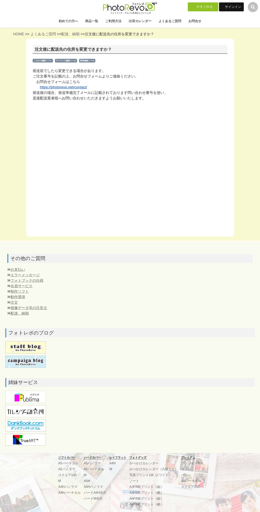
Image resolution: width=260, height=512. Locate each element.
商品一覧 (91, 21)
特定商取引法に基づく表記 (200, 435)
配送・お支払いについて (59, 423)
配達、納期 (70, 34)
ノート (134, 364)
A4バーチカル (191, 364)
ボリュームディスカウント (99, 412)
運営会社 (187, 406)
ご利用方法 (113, 21)
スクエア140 (67, 358)
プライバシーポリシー (197, 429)
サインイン (233, 7)
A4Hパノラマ (67, 370)
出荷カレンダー (140, 21)
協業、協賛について (195, 412)
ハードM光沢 (93, 382)
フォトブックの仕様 (25, 164)
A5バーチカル (68, 347)
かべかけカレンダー (144, 347)
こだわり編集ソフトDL (161, 423)
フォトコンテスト (93, 441)
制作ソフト (18, 175)
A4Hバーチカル (69, 376)
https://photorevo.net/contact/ (63, 87)
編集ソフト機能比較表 (160, 429)
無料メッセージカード (96, 429)
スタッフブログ (91, 435)
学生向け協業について (197, 417)
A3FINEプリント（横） (146, 376)
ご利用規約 (189, 423)
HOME (18, 34)
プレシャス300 (192, 347)
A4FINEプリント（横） (146, 388)
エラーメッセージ (23, 159)
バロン (186, 358)
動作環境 (16, 181)
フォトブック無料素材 (57, 429)
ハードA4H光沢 (95, 376)
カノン (186, 353)
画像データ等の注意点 (27, 192)
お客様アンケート (93, 417)
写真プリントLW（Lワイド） (150, 358)
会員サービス (19, 170)
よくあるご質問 (170, 21)
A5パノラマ (66, 353)
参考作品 (86, 406)
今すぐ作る (205, 7)
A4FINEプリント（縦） (146, 382)
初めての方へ (68, 21)
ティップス (88, 423)
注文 (12, 186)
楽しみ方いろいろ (194, 441)
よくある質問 (131, 406)
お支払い (16, 153)
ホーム (46, 406)
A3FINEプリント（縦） (146, 370)
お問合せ (194, 21)
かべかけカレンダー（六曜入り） (153, 353)
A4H (87, 364)
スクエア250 (190, 370)
